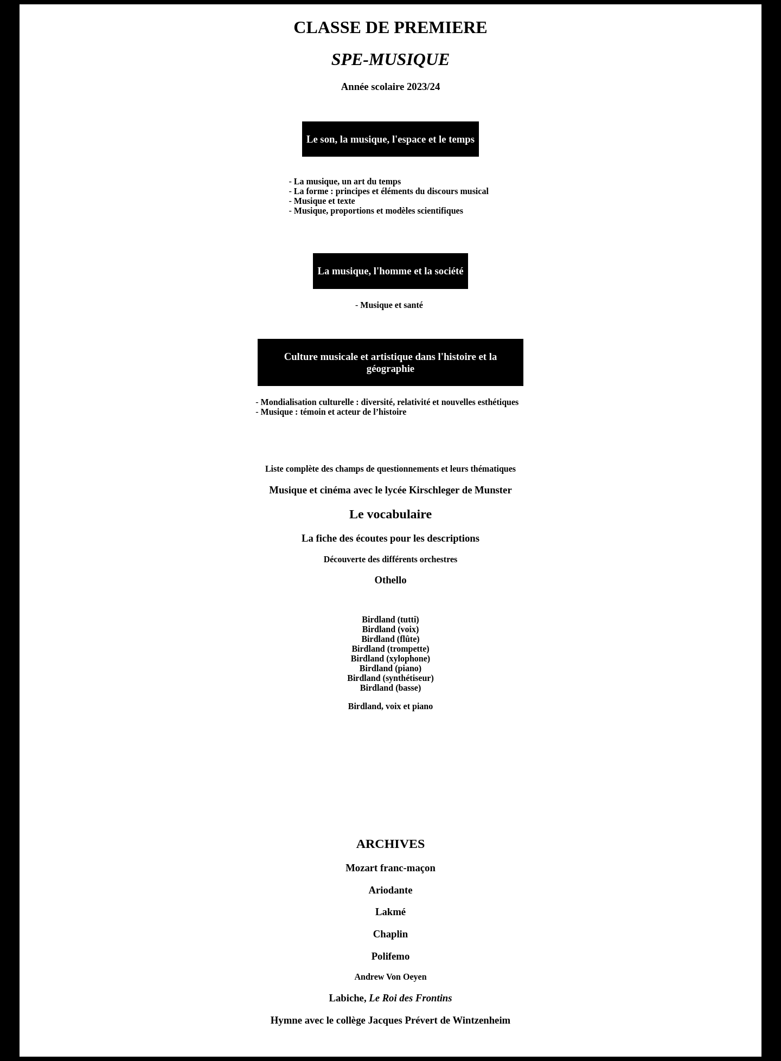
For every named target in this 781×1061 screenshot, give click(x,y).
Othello (390, 580)
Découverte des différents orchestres (391, 559)
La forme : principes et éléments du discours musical (391, 191)
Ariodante (390, 890)
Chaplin (390, 934)
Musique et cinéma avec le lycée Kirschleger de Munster (390, 490)
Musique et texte (324, 200)
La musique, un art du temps (347, 181)
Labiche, (390, 998)
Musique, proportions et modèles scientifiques (378, 210)
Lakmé (390, 911)
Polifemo (391, 956)
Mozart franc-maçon (390, 867)
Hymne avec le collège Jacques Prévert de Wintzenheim (390, 1020)
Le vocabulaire (390, 514)
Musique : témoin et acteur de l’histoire (334, 411)
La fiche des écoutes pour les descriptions (390, 538)
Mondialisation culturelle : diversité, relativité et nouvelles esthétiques (390, 402)
